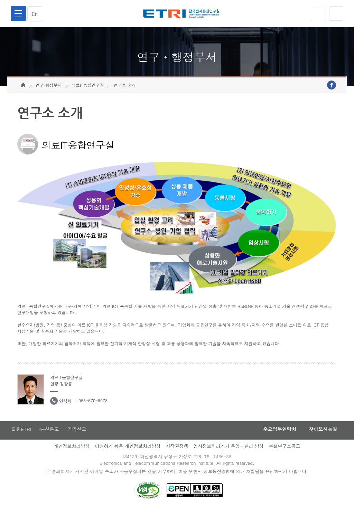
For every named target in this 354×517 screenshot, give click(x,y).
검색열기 (335, 13)
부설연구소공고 (284, 453)
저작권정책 (177, 453)
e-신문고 (49, 435)
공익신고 (77, 435)
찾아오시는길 (321, 435)
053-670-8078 (93, 407)
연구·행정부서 (49, 92)
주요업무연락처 (276, 435)
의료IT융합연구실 (88, 92)
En (36, 13)
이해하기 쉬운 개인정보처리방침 (128, 453)
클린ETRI (21, 435)
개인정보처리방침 (72, 453)
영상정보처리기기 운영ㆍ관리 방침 (228, 453)
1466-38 (223, 464)
